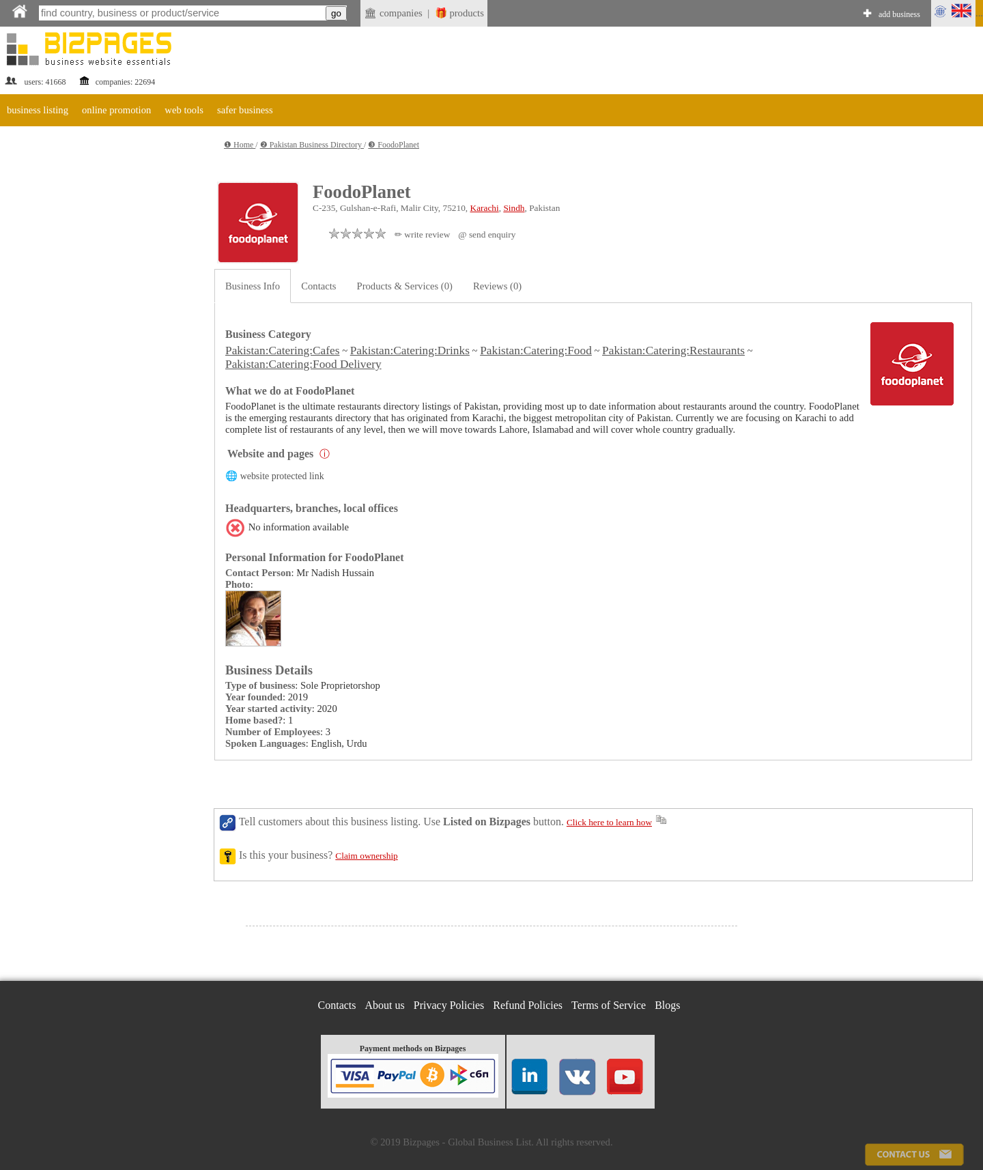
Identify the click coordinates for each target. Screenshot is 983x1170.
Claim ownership (366, 856)
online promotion (116, 109)
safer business (245, 109)
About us (385, 1005)
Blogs (667, 1005)
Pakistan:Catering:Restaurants (673, 350)
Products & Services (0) (405, 286)
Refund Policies (527, 1005)
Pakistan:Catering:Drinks (410, 350)
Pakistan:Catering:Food (536, 350)
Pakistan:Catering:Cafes (282, 350)
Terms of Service (608, 1005)
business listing (37, 109)
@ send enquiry (486, 234)
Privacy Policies (449, 1005)
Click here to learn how (609, 822)
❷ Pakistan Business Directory (312, 144)
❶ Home (239, 144)
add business (899, 14)
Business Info (252, 286)
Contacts (318, 286)
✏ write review (422, 234)
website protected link (282, 476)
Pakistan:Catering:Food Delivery (303, 364)
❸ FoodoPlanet (393, 144)
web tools (184, 109)
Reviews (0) (497, 286)
